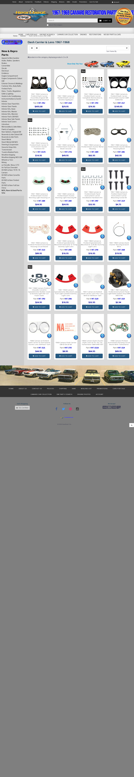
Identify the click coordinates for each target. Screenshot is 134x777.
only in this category (54, 25)
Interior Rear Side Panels (11, 119)
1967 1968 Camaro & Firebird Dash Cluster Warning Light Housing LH (39, 196)
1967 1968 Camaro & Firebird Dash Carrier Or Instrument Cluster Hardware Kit (39, 145)
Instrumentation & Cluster (11, 99)
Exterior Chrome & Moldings (12, 83)
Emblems (5, 73)
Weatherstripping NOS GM (12, 157)
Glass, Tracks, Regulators (11, 91)
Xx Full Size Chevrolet (10, 167)
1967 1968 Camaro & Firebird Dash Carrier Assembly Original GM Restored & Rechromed (39, 97)
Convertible (6, 66)
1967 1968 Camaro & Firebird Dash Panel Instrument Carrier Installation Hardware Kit (92, 194)
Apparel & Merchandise (10, 58)
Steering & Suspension (10, 145)
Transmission (7, 150)
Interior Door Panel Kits (10, 104)
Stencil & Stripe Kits (9, 147)
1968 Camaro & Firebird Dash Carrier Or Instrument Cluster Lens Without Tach (39, 342)
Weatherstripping (8, 155)
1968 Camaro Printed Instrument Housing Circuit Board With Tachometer (119, 342)
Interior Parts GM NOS (10, 117)
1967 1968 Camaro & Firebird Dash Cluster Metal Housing (92, 147)
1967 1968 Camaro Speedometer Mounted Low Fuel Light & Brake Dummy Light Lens (65, 292)
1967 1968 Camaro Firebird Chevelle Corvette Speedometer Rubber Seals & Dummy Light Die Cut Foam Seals (39, 291)
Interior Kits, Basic (9, 109)
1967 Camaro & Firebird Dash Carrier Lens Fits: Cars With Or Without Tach (92, 293)
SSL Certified (22, 408)
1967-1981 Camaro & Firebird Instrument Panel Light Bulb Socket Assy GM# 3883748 (119, 292)
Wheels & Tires (7, 160)
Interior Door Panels (9, 106)
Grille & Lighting (7, 94)
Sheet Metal (6, 139)
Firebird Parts (7, 89)
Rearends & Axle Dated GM (12, 134)
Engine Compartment (10, 76)
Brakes (4, 63)
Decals (4, 68)
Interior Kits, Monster (10, 114)
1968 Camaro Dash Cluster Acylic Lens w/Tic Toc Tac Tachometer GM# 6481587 (92, 342)
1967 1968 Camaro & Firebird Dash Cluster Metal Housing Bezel (119, 147)
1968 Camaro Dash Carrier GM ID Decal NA (65, 343)
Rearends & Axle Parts (10, 137)
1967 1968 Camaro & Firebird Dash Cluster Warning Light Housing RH (65, 196)
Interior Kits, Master (9, 111)
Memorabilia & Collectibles (11, 127)
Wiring (4, 162)
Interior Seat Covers (9, 122)
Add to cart (39, 111)
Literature (5, 124)
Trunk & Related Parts (10, 152)
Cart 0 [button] (105, 20)
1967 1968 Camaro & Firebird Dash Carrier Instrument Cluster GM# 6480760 (119, 97)
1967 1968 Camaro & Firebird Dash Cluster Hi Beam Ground (65, 147)
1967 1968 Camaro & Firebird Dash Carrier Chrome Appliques (65, 98)
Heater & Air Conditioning (11, 96)
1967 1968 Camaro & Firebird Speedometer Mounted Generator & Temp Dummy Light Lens (65, 243)
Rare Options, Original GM (11, 132)
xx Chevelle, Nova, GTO (10, 165)
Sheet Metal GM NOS (10, 142)
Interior (4, 101)
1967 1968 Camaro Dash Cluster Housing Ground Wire (119, 244)
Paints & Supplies (8, 129)
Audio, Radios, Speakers (11, 61)
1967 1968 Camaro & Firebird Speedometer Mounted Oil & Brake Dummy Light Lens (92, 243)
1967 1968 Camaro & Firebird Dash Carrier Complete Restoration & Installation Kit (92, 97)
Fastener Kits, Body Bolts (11, 86)
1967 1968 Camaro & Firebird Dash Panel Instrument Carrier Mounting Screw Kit (119, 194)
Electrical (5, 71)
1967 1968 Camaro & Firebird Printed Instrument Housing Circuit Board (39, 244)
